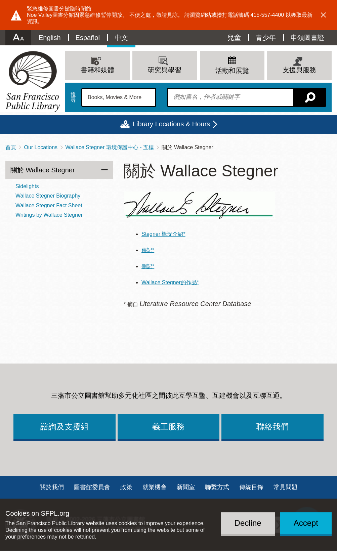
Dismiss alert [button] (323, 15)
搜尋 (73, 97)
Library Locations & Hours (171, 124)
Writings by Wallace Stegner (49, 215)
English (50, 37)
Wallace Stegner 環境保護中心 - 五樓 (110, 147)
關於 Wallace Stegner (42, 170)
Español (88, 37)
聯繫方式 (217, 487)
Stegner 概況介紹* (163, 234)
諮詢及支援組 (64, 426)
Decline (248, 522)
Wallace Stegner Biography (47, 196)
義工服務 (168, 426)
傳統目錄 (251, 487)
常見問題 (285, 487)
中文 (121, 37)
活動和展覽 (232, 70)
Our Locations (40, 147)
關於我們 (52, 487)
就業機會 (154, 487)
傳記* (147, 250)
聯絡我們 (272, 426)
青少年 (266, 37)
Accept (306, 522)
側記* (147, 266)
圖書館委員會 (92, 487)
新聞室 (186, 487)
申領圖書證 (307, 37)
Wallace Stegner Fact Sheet (48, 205)
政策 (126, 487)
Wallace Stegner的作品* (170, 282)
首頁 (10, 147)
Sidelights (27, 186)
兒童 (234, 37)
